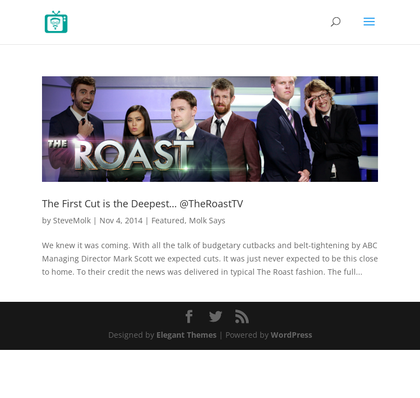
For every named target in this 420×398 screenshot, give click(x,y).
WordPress (291, 334)
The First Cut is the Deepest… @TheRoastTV (142, 203)
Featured (168, 220)
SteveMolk (72, 220)
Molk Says (207, 220)
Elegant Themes (186, 334)
